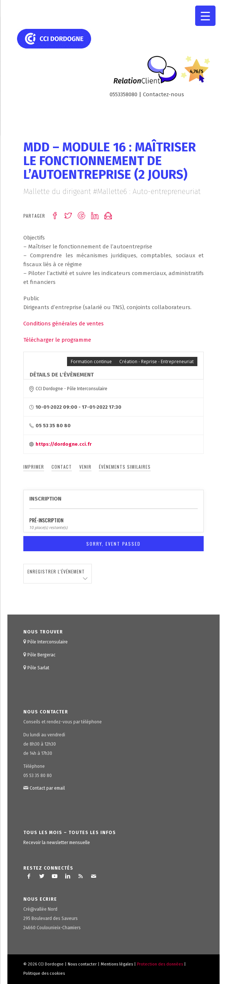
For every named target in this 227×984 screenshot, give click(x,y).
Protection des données (160, 964)
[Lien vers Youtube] (54, 876)
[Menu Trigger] (205, 16)
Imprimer (33, 466)
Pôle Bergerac (41, 654)
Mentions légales (117, 964)
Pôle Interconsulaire (47, 642)
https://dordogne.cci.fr (63, 444)
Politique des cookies (44, 973)
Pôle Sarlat (38, 667)
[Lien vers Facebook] (28, 876)
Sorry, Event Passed (113, 543)
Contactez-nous (163, 94)
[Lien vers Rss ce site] (80, 876)
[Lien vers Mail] (93, 876)
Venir (85, 466)
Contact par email (47, 788)
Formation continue (91, 361)
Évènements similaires (125, 466)
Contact (61, 466)
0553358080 (123, 94)
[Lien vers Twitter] (41, 876)
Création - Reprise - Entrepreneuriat (156, 361)
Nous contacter (82, 964)
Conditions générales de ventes (63, 323)
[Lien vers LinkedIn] (67, 876)
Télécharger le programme (57, 340)
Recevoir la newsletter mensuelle (56, 842)
